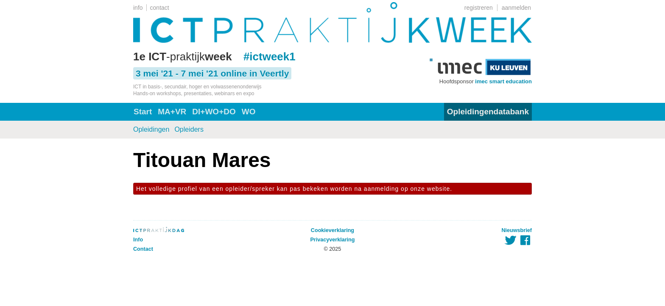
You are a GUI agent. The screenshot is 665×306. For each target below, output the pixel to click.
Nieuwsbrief (517, 230)
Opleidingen (151, 129)
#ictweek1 (269, 56)
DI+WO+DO (213, 111)
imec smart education (503, 81)
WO (249, 111)
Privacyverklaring (332, 240)
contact (159, 7)
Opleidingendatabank (488, 111)
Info (138, 240)
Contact (143, 249)
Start (143, 111)
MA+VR (172, 111)
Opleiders (188, 129)
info (138, 7)
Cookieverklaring (332, 230)
